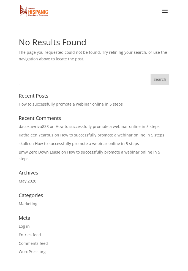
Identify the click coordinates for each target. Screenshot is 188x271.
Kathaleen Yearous (36, 135)
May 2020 (27, 181)
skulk (23, 143)
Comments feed (33, 243)
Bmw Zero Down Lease (39, 152)
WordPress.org (32, 251)
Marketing (28, 203)
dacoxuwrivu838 (34, 126)
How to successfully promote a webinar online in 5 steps (71, 104)
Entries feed (30, 234)
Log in (24, 226)
